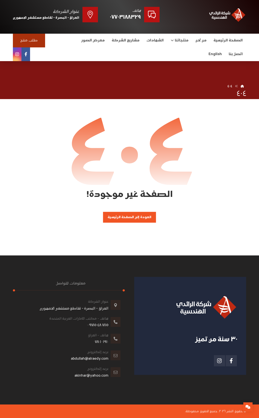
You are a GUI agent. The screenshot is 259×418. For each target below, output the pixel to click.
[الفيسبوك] (25, 54)
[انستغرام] (17, 54)
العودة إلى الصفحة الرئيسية (129, 217)
